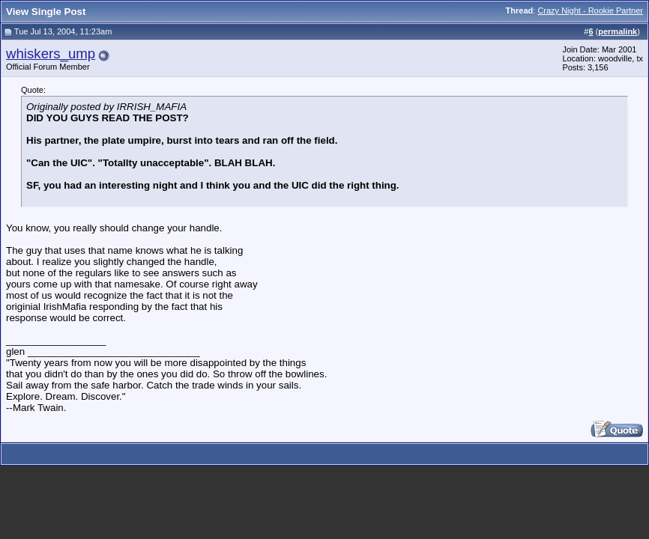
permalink (617, 31)
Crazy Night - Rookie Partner (590, 10)
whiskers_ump (50, 53)
